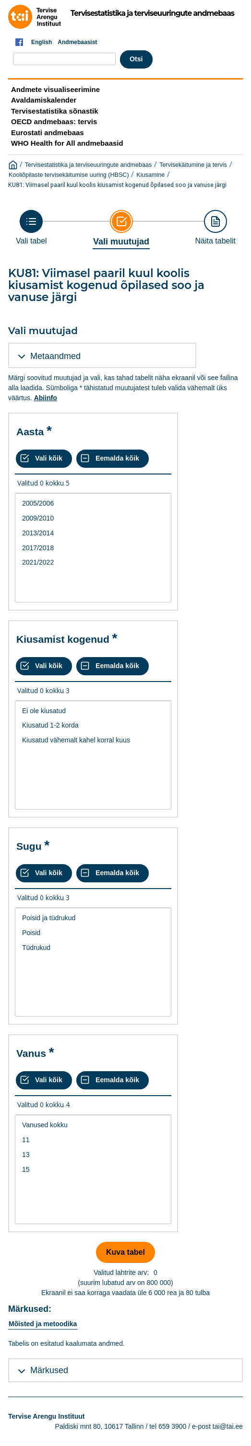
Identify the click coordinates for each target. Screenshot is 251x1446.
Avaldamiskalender (43, 100)
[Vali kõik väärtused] (44, 459)
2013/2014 (93, 533)
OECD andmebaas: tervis (54, 121)
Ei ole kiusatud (93, 711)
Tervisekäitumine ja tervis (193, 165)
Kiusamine (150, 175)
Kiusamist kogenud (62, 639)
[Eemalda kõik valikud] (112, 459)
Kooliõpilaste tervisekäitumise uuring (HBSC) (69, 175)
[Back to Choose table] (31, 227)
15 (93, 1169)
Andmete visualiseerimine (55, 89)
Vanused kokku (93, 1125)
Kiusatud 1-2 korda (93, 725)
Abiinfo (45, 398)
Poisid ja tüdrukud (93, 918)
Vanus (31, 1053)
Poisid (93, 932)
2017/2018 (93, 548)
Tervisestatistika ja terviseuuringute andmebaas (88, 165)
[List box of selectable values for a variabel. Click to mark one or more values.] (93, 547)
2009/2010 (93, 518)
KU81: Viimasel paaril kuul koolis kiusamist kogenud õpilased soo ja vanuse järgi (117, 184)
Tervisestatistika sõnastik (54, 111)
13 (93, 1154)
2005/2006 (93, 503)
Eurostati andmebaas (47, 132)
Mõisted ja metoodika (43, 1324)
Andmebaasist (77, 42)
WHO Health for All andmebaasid (67, 143)
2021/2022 (93, 562)
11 (93, 1140)
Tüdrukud (93, 947)
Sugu (29, 846)
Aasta (30, 431)
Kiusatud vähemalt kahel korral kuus (93, 740)
